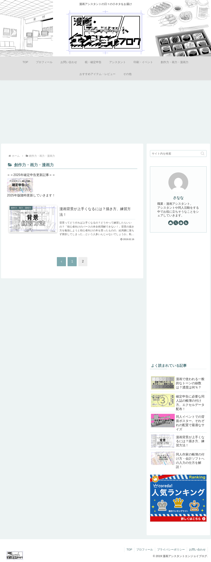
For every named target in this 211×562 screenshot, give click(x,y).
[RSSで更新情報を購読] (186, 222)
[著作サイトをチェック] (170, 222)
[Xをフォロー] (175, 222)
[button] (202, 153)
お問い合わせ (197, 549)
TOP (129, 549)
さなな (178, 198)
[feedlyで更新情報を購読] (181, 222)
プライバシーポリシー (171, 549)
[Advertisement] (105, 111)
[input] (178, 153)
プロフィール (144, 549)
